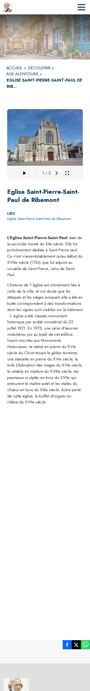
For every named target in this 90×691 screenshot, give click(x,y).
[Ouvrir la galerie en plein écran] (67, 173)
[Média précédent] (36, 173)
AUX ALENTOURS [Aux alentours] (22, 74)
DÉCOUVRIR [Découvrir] (39, 68)
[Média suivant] (56, 173)
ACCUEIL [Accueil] (14, 68)
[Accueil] (7, 7)
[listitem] (67, 645)
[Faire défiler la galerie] (24, 173)
